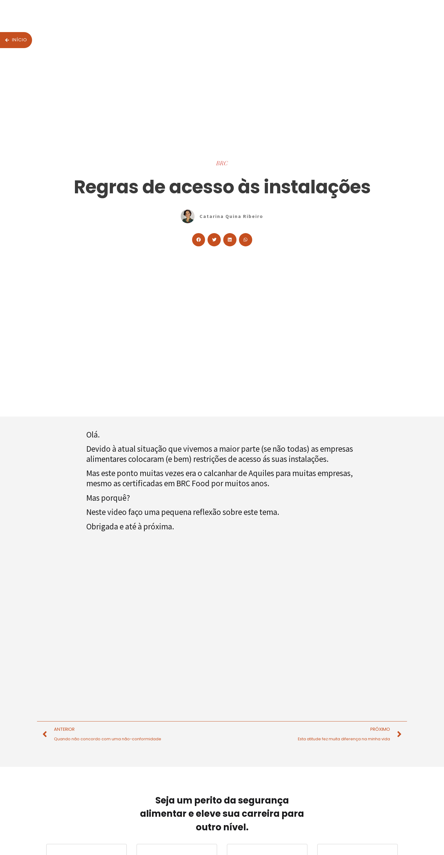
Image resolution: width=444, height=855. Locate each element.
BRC (222, 163)
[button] (198, 239)
